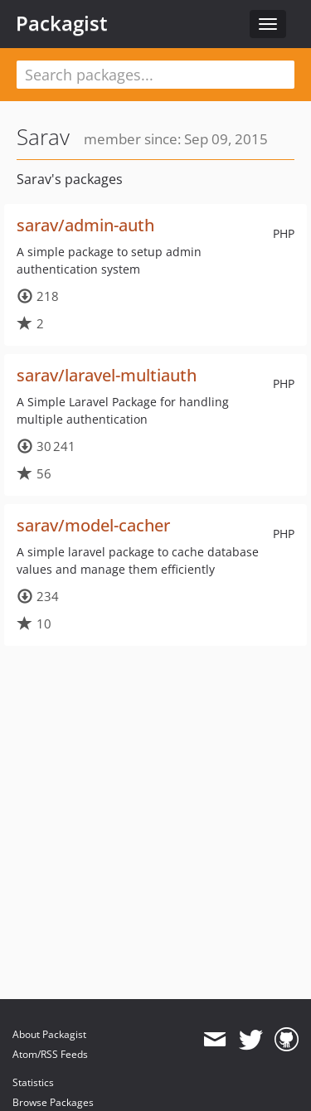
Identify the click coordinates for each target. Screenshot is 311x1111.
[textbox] (155, 75)
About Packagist (49, 1034)
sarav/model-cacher (93, 525)
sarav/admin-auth (85, 225)
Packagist (62, 23)
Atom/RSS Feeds (50, 1054)
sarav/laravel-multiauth (107, 375)
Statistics (33, 1082)
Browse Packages (53, 1102)
